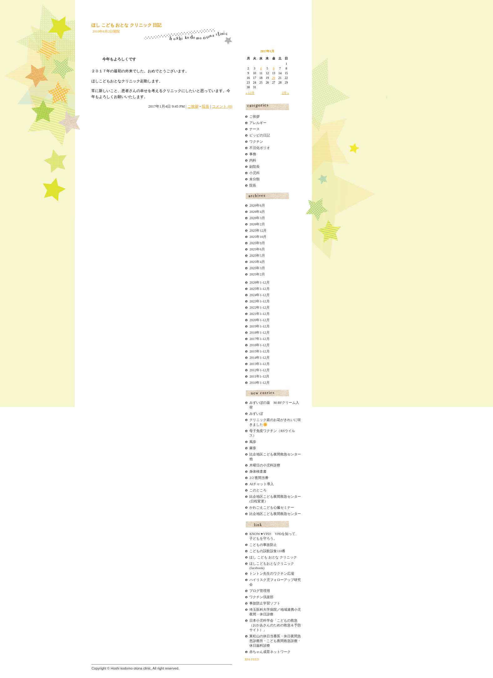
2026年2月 (257, 224)
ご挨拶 (193, 106)
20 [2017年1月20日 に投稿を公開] (273, 78)
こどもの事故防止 (263, 545)
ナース (254, 129)
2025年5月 (257, 255)
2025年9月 (257, 243)
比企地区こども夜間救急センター (275, 514)
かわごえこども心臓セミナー (271, 507)
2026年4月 (257, 211)
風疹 (252, 442)
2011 (252, 376)
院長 (205, 106)
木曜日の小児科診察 (264, 465)
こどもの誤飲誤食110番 (267, 551)
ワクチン (256, 141)
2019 (252, 326)
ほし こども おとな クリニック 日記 (126, 25)
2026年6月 (257, 205)
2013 (252, 364)
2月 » (285, 93)
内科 (252, 160)
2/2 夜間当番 (258, 478)
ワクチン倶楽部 (261, 597)
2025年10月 (258, 237)
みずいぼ (256, 413)
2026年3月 (257, 218)
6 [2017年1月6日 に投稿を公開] (273, 68)
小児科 (254, 173)
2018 (252, 332)
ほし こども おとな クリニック (273, 557)
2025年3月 (257, 268)
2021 (252, 314)
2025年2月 (257, 274)
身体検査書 (258, 471)
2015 (252, 351)
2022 (252, 307)
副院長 (254, 166)
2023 (252, 301)
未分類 (254, 179)
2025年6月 (257, 249)
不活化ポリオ (259, 148)
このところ (258, 490)
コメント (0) (222, 106)
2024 (252, 295)
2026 (252, 282)
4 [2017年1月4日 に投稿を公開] (261, 68)
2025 (252, 288)
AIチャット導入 (261, 484)
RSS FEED (252, 659)
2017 (252, 339)
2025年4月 (257, 262)
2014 (252, 357)
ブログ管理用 (259, 591)
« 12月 (250, 93)
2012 (252, 370)
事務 (252, 154)
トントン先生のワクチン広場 (271, 573)
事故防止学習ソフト (264, 603)
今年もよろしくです (119, 59)
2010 (252, 382)
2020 (252, 320)
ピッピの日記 (259, 135)
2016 (252, 345)
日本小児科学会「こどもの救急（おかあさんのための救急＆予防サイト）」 (275, 625)
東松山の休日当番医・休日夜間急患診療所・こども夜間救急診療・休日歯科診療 (275, 640)
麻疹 (252, 448)
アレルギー (258, 123)
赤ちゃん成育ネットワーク (270, 652)
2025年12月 (258, 230)
